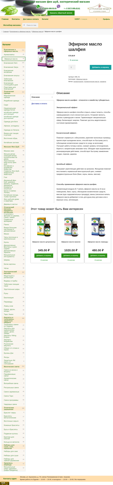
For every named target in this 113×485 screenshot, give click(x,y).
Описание (36, 97)
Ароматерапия (78, 81)
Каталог (45, 19)
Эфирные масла (37, 31)
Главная (5, 19)
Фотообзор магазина (12, 25)
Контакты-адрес (10, 479)
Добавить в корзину (100, 67)
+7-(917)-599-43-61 (72, 8)
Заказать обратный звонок (61, 13)
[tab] (42, 97)
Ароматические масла (91, 81)
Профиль (106, 19)
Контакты (16, 19)
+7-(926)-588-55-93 (49, 8)
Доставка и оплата (31, 19)
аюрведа (103, 81)
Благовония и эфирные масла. (20, 31)
